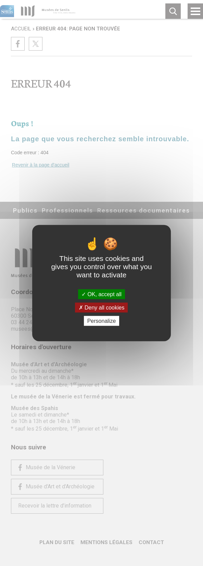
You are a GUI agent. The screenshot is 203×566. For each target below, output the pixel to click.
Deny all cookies (102, 307)
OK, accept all (101, 294)
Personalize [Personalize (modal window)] (101, 321)
